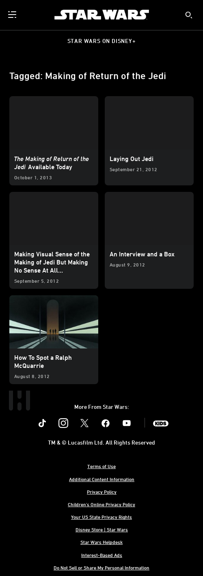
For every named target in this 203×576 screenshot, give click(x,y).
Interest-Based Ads (101, 555)
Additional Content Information (101, 479)
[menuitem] (13, 14)
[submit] (188, 15)
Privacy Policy (102, 491)
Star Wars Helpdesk (101, 542)
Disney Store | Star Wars (102, 529)
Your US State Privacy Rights (101, 517)
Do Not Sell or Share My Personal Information (101, 567)
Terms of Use (101, 466)
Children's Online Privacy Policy (101, 504)
